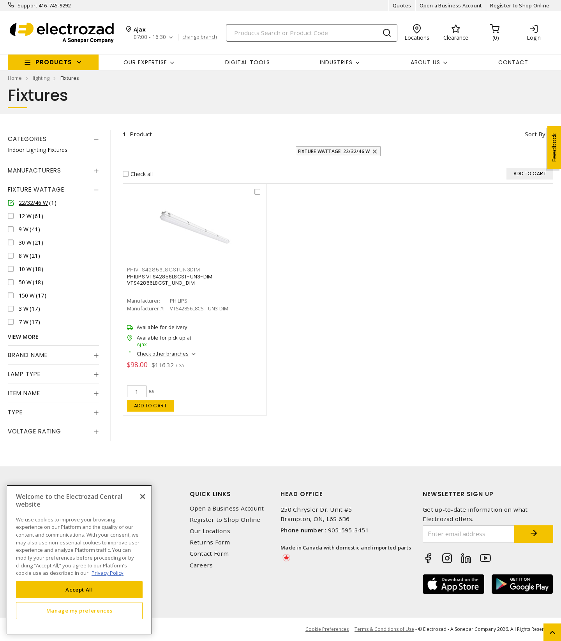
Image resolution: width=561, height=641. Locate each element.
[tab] (53, 139)
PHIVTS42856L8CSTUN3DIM (163, 269)
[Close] (142, 496)
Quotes (402, 5)
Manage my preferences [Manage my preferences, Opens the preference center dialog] (79, 610)
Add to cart (150, 405)
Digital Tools (247, 62)
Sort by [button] (535, 134)
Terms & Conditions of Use (384, 629)
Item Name (24, 393)
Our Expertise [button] (145, 62)
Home (15, 77)
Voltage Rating (34, 431)
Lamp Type (24, 374)
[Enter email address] (469, 534)
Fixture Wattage (36, 189)
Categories (27, 139)
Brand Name (28, 355)
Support (27, 5)
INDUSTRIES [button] (336, 62)
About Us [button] (425, 62)
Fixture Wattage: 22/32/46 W (334, 151)
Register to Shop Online (519, 5)
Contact (513, 62)
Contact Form (209, 553)
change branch (199, 37)
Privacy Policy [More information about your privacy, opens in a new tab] (107, 572)
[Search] (311, 33)
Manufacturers (34, 170)
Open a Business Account (451, 5)
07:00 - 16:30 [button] (150, 37)
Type (15, 412)
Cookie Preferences (327, 629)
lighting (41, 77)
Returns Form (210, 542)
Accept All (79, 589)
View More (23, 336)
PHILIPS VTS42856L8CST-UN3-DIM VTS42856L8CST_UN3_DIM (169, 279)
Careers (201, 565)
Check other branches (163, 353)
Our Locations (210, 531)
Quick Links (210, 494)
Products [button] (53, 62)
